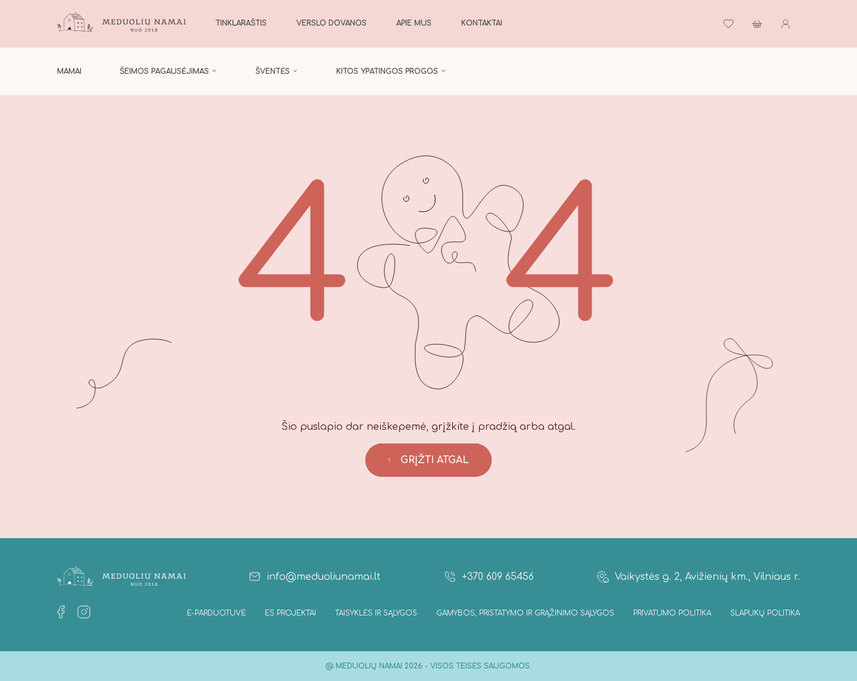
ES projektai (290, 613)
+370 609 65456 (488, 577)
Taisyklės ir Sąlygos (376, 613)
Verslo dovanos (331, 23)
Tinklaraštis (241, 23)
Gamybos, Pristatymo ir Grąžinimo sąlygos (525, 613)
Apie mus (413, 23)
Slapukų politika (765, 613)
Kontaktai (481, 23)
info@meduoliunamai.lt (314, 577)
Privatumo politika (672, 613)
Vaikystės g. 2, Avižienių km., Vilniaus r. (698, 577)
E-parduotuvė (216, 613)
